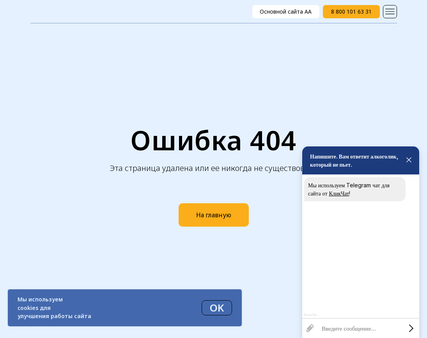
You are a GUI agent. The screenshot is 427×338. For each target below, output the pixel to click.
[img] (390, 11)
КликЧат (339, 193)
